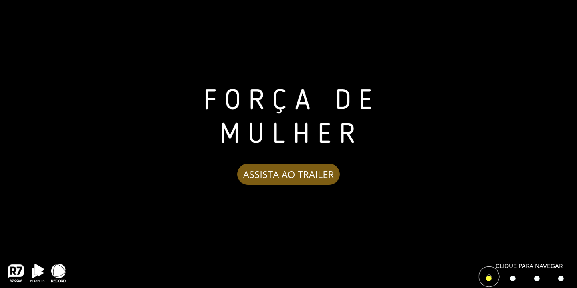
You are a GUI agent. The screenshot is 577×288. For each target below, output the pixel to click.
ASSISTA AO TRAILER (288, 173)
